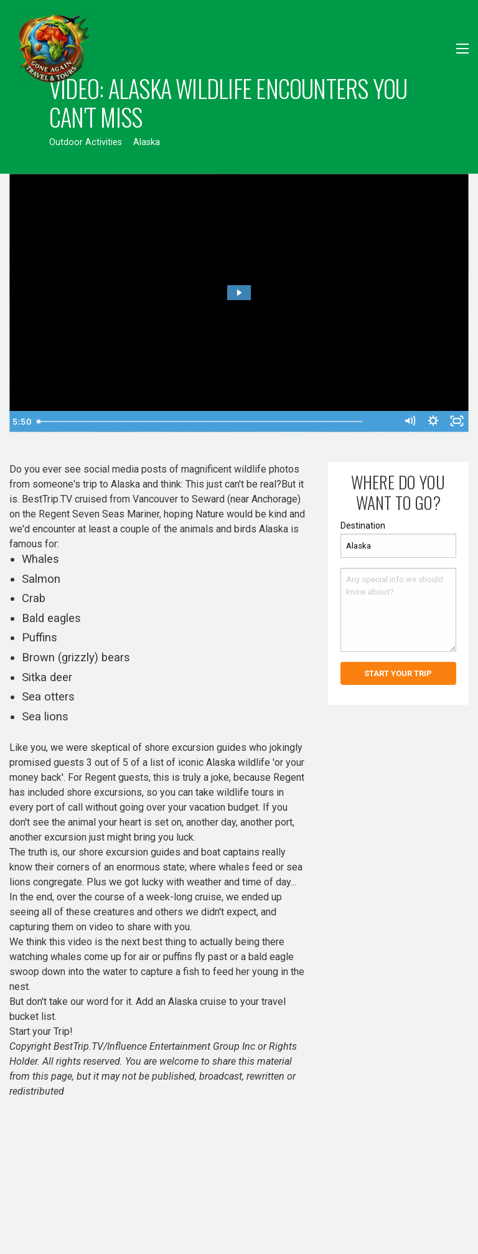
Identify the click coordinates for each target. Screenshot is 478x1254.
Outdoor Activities (85, 142)
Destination (362, 525)
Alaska (146, 142)
